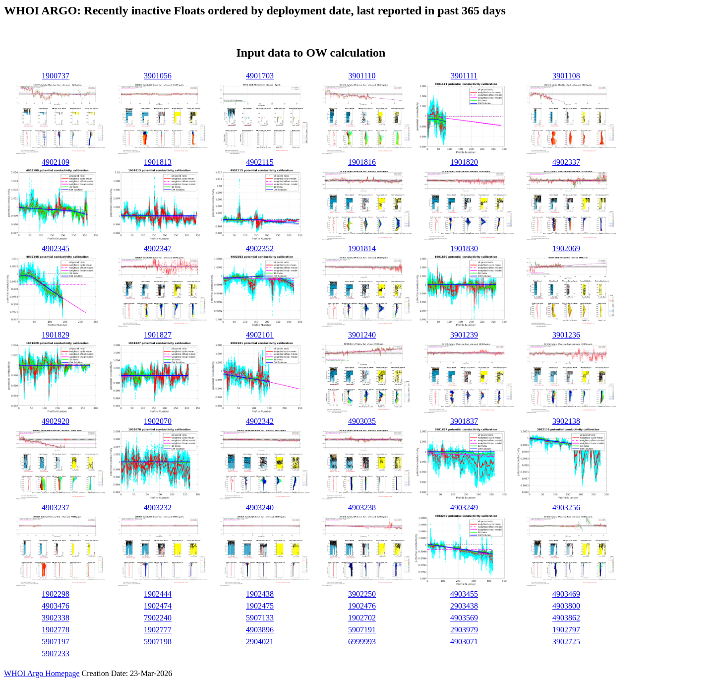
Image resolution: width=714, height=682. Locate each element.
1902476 (362, 606)
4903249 (464, 507)
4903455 (464, 594)
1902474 (158, 606)
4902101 (260, 335)
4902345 (55, 248)
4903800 (566, 606)
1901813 (158, 162)
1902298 (55, 594)
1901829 (55, 335)
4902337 (566, 162)
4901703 (260, 75)
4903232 (158, 507)
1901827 (158, 335)
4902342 (260, 421)
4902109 (55, 162)
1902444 (158, 594)
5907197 (55, 641)
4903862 (566, 618)
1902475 (260, 606)
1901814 (362, 248)
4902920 (55, 421)
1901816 (362, 162)
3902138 (566, 421)
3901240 (362, 335)
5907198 (158, 641)
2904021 (260, 641)
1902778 (55, 629)
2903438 (464, 606)
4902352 (260, 248)
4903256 (566, 507)
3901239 (464, 335)
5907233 (55, 653)
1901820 (464, 162)
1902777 (158, 629)
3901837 (464, 421)
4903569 (464, 618)
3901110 (362, 75)
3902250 (362, 594)
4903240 (260, 507)
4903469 (566, 594)
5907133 (260, 618)
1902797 (566, 629)
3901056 (158, 75)
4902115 (259, 162)
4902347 (158, 248)
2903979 (464, 629)
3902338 (55, 618)
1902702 (362, 618)
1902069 (566, 248)
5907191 (362, 629)
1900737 (55, 75)
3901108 (566, 75)
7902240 (158, 618)
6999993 (362, 641)
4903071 (464, 641)
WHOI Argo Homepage (42, 673)
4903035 (362, 421)
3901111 (464, 75)
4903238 (362, 507)
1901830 (464, 248)
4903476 (55, 606)
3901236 (566, 335)
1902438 (260, 594)
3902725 (566, 641)
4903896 (260, 629)
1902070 (158, 421)
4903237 (55, 507)
